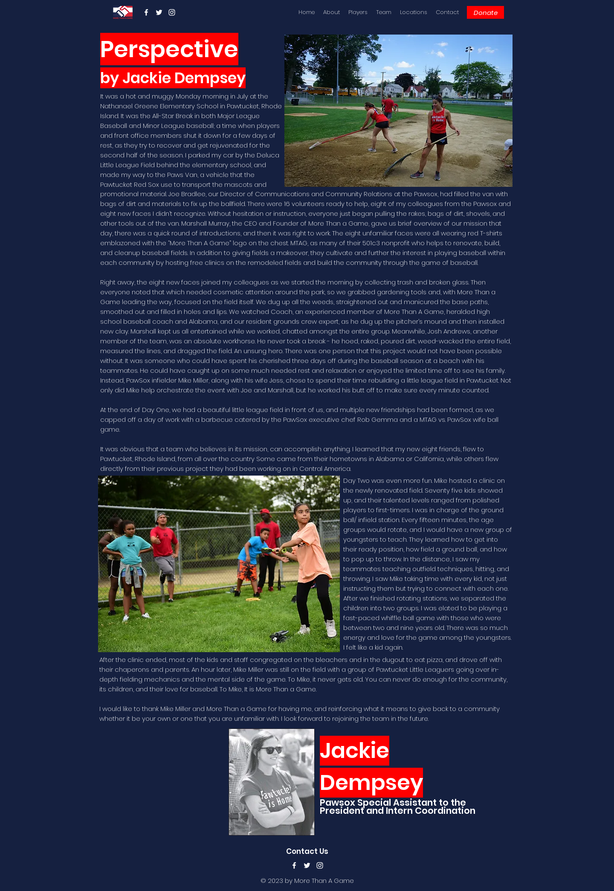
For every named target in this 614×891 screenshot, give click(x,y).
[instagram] (172, 12)
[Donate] (485, 12)
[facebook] (146, 12)
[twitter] (159, 12)
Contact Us (307, 851)
